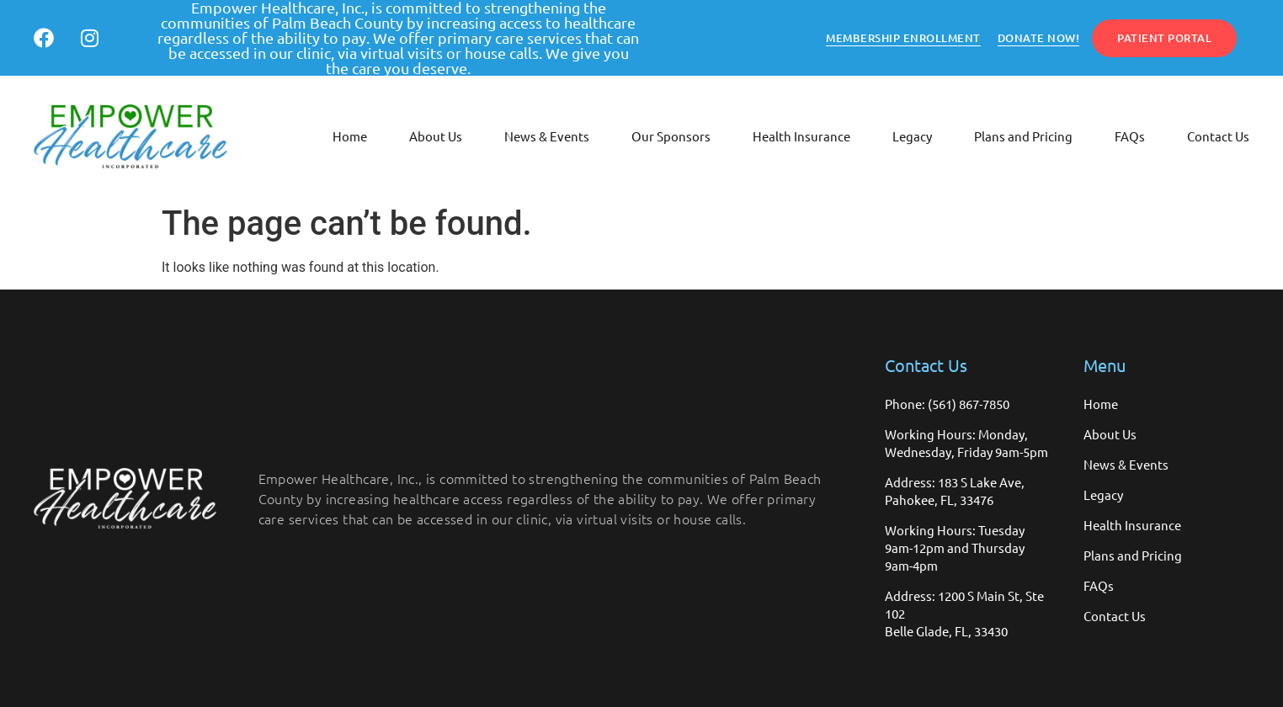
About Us (435, 136)
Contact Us (1218, 136)
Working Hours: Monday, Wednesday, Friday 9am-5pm (966, 443)
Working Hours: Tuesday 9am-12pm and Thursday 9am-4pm (955, 547)
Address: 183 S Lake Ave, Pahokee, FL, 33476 (955, 491)
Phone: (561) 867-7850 (947, 404)
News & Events (546, 136)
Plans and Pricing (1023, 136)
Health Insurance (801, 136)
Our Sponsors (671, 136)
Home (350, 136)
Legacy (912, 136)
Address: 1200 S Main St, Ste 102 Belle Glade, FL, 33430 (964, 613)
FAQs (1130, 136)
